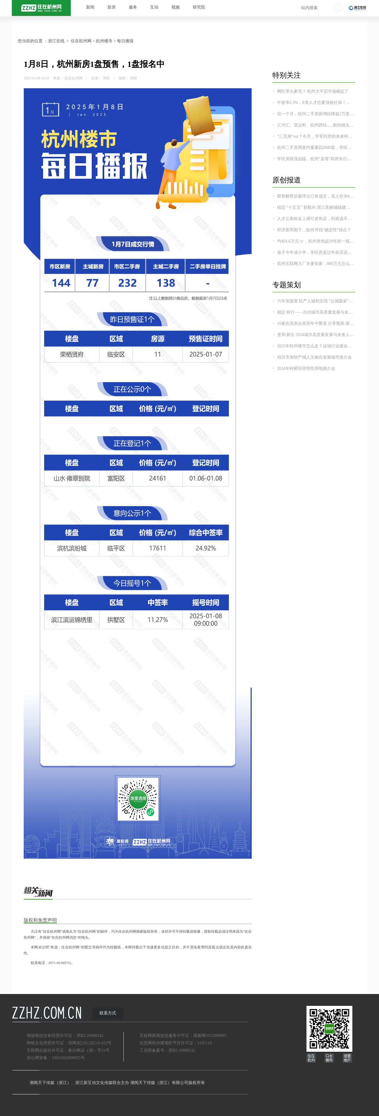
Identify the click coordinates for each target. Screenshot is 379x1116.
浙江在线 (56, 41)
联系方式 (107, 1013)
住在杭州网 (81, 41)
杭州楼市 (104, 41)
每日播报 (125, 41)
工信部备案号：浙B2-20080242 (167, 1050)
